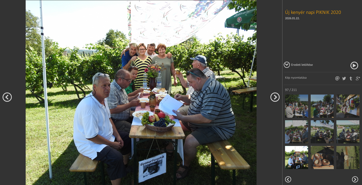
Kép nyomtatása (296, 77)
